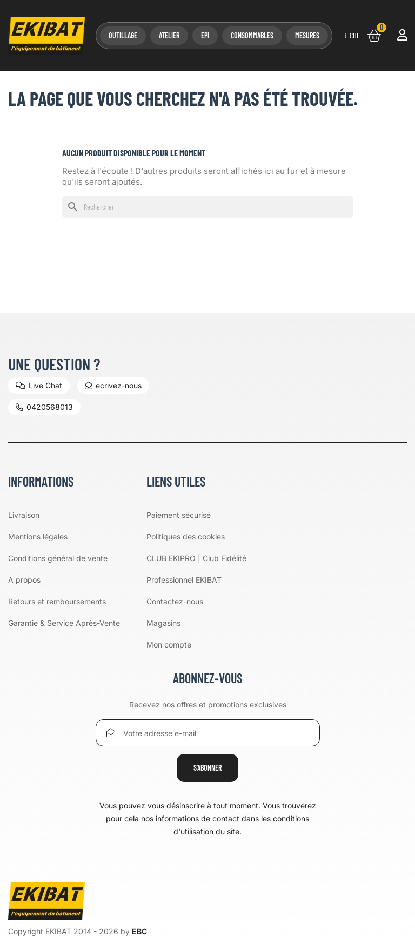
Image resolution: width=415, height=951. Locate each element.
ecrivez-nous (113, 385)
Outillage (123, 35)
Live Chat (39, 385)
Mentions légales (38, 536)
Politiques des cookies (185, 536)
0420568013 (44, 407)
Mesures (307, 35)
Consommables (252, 35)
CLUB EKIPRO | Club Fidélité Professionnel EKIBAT (196, 569)
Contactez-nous (174, 601)
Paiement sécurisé (178, 515)
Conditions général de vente (58, 558)
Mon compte (168, 644)
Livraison (23, 515)
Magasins (163, 623)
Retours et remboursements (57, 601)
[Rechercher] (351, 35)
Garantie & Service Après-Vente (64, 623)
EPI (205, 35)
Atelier (169, 35)
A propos (24, 579)
